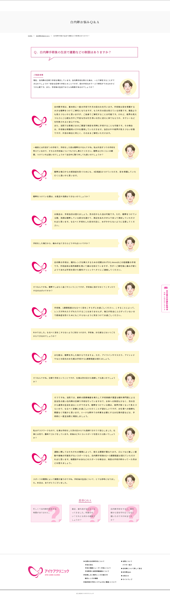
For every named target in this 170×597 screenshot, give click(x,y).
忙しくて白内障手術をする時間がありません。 (45, 511)
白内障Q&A (145, 4)
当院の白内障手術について (94, 561)
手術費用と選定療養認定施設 (96, 4)
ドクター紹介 (127, 565)
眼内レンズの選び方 (71, 4)
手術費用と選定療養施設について (97, 571)
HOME (30, 36)
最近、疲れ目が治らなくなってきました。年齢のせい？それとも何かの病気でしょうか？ (83, 514)
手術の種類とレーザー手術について (98, 568)
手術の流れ (89, 565)
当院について (127, 561)
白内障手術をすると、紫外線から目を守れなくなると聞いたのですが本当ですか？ (122, 514)
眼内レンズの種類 (91, 578)
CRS (82, 4)
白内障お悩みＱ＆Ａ (43, 36)
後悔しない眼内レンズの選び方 (96, 575)
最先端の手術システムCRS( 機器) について (101, 582)
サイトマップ (127, 579)
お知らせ (126, 576)
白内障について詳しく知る (129, 4)
